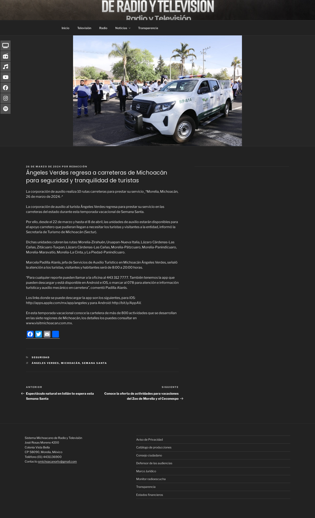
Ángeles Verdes (45, 363)
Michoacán (70, 363)
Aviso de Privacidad (149, 439)
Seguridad (41, 357)
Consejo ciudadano (149, 455)
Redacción (78, 166)
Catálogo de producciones (153, 447)
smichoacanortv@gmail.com (57, 461)
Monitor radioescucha (151, 479)
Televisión (84, 28)
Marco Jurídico (146, 471)
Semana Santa (94, 363)
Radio (103, 28)
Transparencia (148, 28)
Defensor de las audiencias (154, 463)
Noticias (123, 28)
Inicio (65, 28)
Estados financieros (149, 494)
